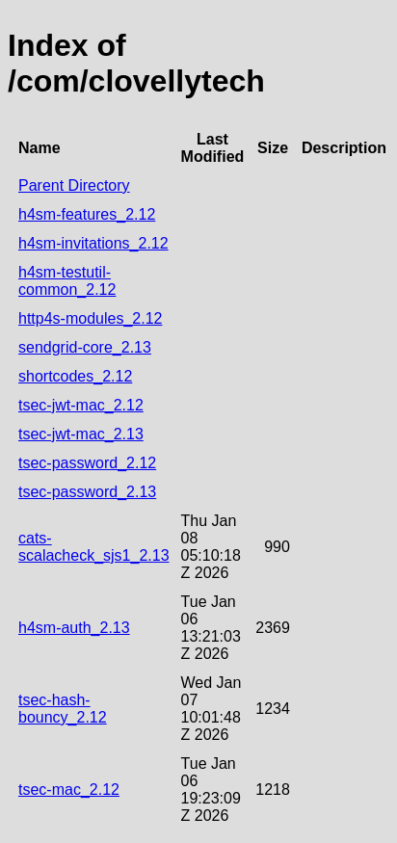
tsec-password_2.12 (87, 463)
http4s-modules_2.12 (90, 318)
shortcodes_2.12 (75, 376)
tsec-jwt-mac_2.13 (81, 434)
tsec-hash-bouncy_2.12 (62, 708)
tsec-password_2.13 (87, 492)
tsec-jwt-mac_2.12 (81, 405)
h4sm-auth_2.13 (74, 627)
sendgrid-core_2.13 (84, 347)
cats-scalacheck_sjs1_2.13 (94, 547)
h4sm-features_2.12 (86, 214)
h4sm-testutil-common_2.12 (67, 281)
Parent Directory (74, 185)
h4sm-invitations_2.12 (93, 243)
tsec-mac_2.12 (68, 789)
